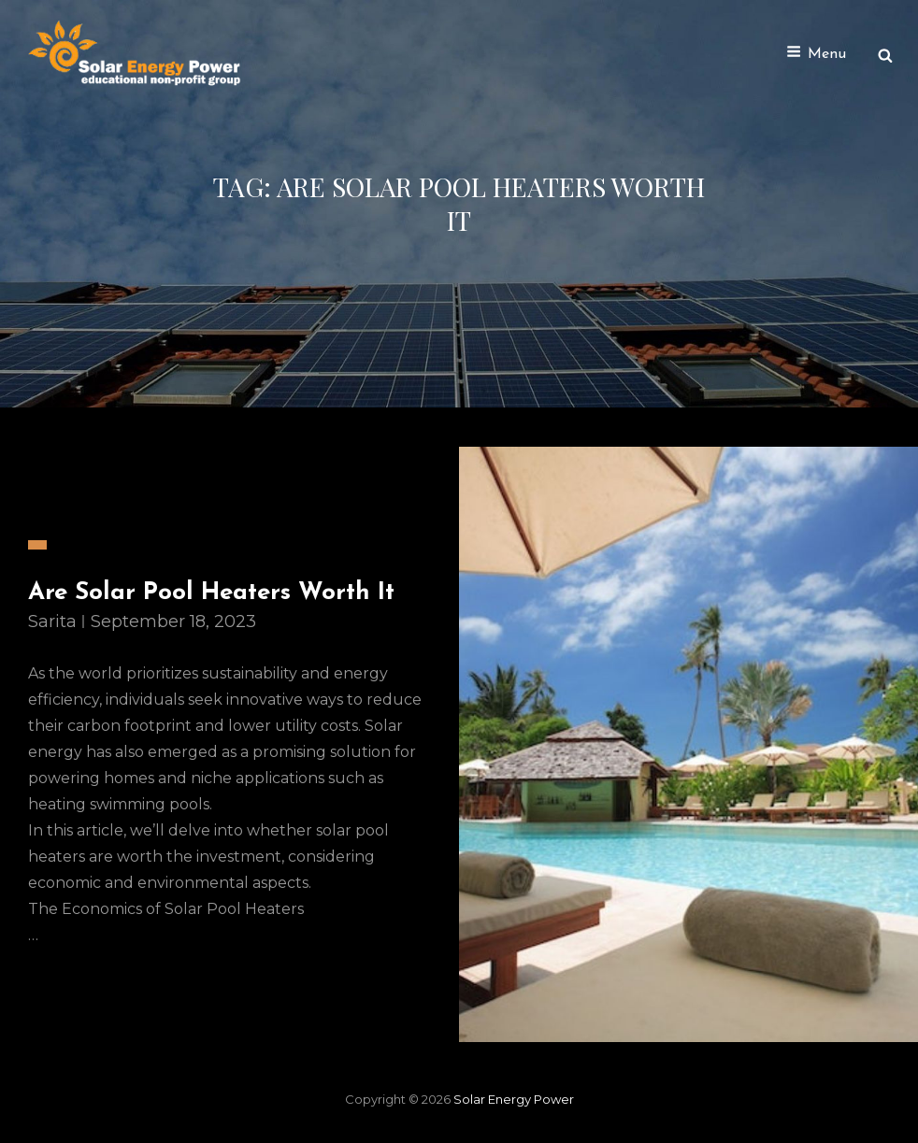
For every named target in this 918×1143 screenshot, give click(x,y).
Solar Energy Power (513, 1099)
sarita (52, 621)
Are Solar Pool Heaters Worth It (211, 593)
